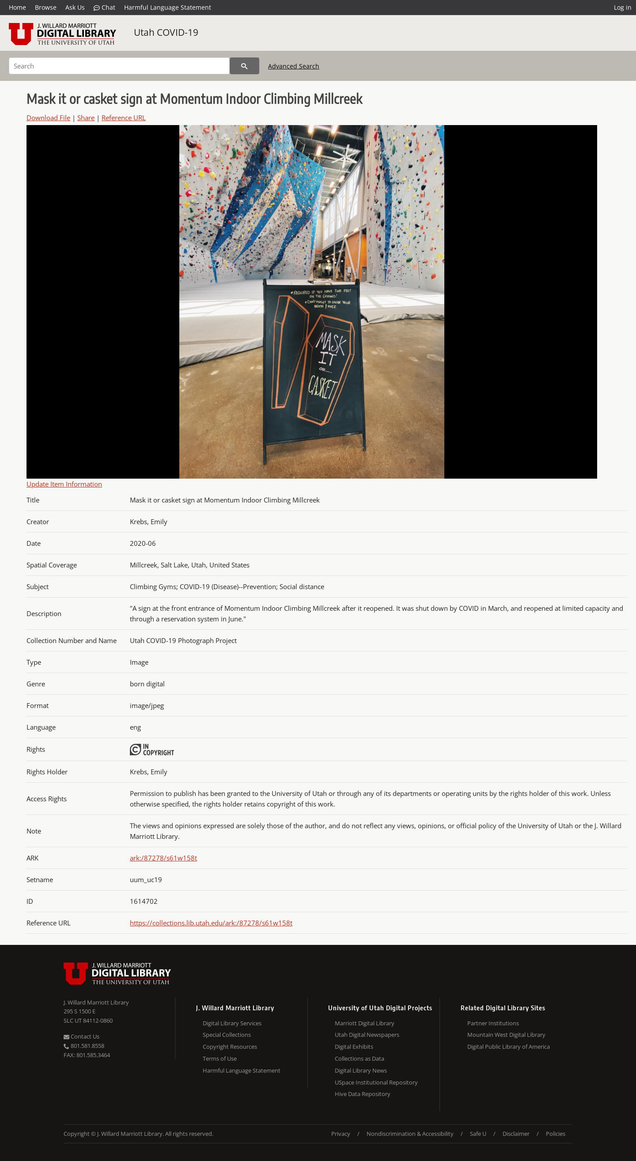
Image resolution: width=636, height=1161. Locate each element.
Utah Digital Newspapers (367, 1035)
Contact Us (81, 1036)
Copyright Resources (230, 1047)
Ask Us (75, 7)
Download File (48, 117)
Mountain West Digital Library (506, 1035)
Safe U (478, 1134)
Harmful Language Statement (167, 7)
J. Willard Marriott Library (96, 1002)
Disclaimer (516, 1134)
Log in (623, 7)
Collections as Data (359, 1058)
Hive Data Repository (362, 1094)
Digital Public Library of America (508, 1047)
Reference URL (124, 117)
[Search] (119, 65)
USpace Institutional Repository (376, 1082)
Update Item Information (64, 484)
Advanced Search (293, 66)
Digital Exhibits (354, 1047)
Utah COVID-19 (166, 32)
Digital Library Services (232, 1023)
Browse (46, 7)
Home (17, 7)
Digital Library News (361, 1070)
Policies (555, 1134)
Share (86, 117)
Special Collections (227, 1035)
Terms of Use (220, 1058)
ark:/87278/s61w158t (163, 857)
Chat (104, 7)
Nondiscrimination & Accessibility (410, 1134)
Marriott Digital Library (364, 1023)
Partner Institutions (493, 1023)
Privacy (340, 1134)
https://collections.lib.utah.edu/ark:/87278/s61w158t (211, 922)
